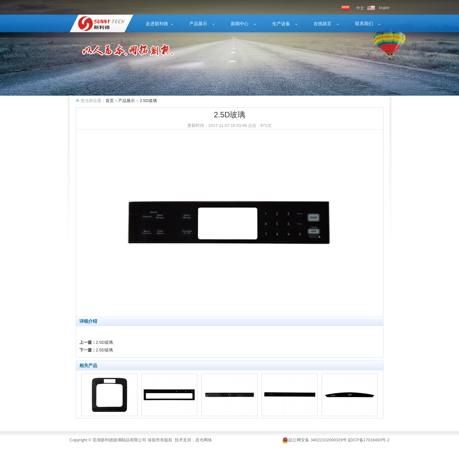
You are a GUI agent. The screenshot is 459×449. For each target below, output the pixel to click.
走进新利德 (157, 23)
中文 (360, 8)
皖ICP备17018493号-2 (369, 440)
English (384, 8)
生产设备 (281, 23)
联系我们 (364, 23)
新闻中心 (240, 23)
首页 (110, 100)
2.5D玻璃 (148, 100)
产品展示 (198, 23)
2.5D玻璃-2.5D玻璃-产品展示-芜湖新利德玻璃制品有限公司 (97, 23)
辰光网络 (203, 440)
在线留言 (323, 23)
